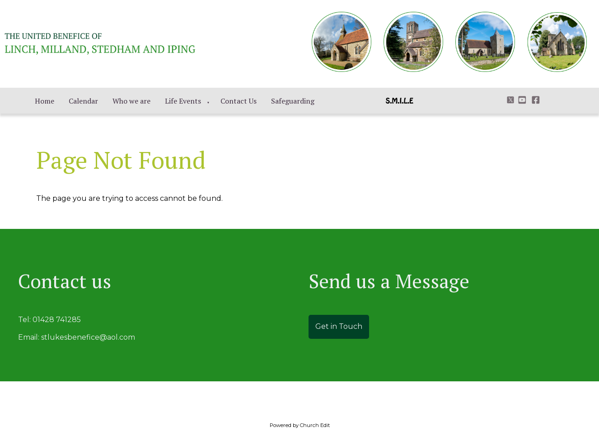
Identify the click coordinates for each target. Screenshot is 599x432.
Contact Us (238, 101)
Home (44, 101)
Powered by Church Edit (300, 425)
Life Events (183, 101)
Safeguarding (292, 101)
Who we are (131, 101)
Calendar (83, 101)
